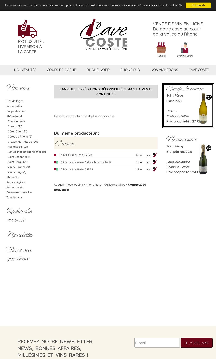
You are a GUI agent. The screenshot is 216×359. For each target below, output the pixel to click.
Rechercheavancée (19, 215)
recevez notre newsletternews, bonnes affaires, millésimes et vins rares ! (55, 348)
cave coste (199, 70)
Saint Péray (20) (18, 162)
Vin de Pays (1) (17, 172)
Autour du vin (14, 187)
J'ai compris (198, 5)
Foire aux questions (18, 254)
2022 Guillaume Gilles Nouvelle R (85, 162)
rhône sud (130, 70)
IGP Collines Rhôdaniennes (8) (27, 151)
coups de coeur (61, 70)
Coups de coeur (16, 111)
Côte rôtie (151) (17, 131)
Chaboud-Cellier (177, 116)
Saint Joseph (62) (19, 157)
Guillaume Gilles (114, 185)
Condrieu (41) (16, 121)
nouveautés (25, 70)
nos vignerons (164, 70)
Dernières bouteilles (19, 192)
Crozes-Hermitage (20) (23, 141)
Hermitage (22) (18, 146)
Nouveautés (14, 106)
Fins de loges (14, 101)
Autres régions (15, 182)
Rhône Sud (13, 177)
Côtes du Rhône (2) (20, 136)
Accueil (59, 185)
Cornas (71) (15, 126)
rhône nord (98, 70)
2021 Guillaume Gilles (76, 155)
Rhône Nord (14, 116)
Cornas (65, 143)
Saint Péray (174, 95)
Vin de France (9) (19, 167)
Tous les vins (14, 197)
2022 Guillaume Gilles (76, 169)
